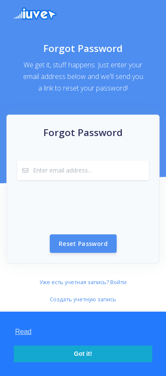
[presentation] (82, 207)
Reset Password (83, 244)
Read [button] (23, 331)
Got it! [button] (83, 353)
